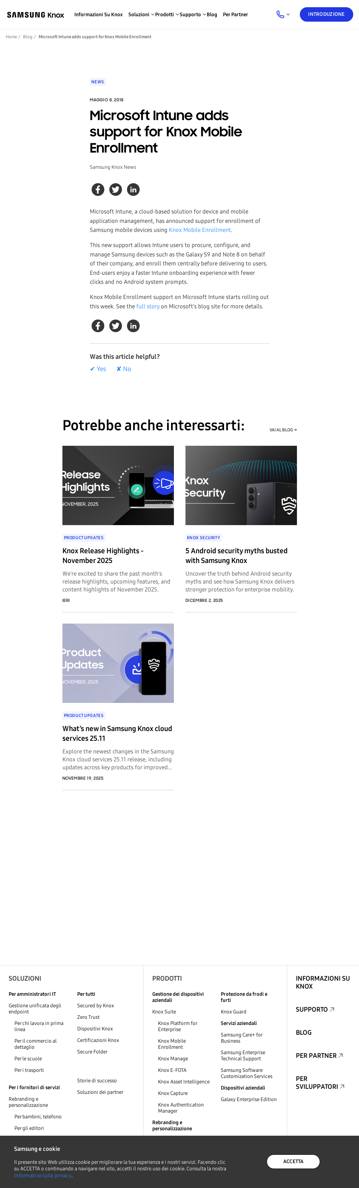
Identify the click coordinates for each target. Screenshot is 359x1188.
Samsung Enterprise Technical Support (243, 1056)
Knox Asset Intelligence (184, 1082)
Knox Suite (164, 1012)
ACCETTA (293, 1161)
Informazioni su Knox (98, 15)
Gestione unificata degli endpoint (35, 1009)
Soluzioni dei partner (100, 1092)
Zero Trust (88, 1017)
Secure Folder (92, 1052)
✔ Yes (98, 369)
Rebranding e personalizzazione (28, 1102)
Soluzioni (25, 978)
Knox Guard (233, 1012)
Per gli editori (29, 1128)
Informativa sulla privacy (42, 1175)
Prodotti (167, 978)
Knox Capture (173, 1093)
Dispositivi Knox (95, 1029)
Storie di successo (97, 1081)
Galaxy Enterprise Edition (249, 1099)
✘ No (123, 369)
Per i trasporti (29, 1070)
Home (11, 36)
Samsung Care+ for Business (241, 1038)
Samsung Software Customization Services (246, 1073)
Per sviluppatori (317, 1083)
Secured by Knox (95, 1006)
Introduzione (326, 14)
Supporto (312, 1009)
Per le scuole (28, 1059)
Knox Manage (173, 1059)
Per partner (235, 15)
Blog (212, 15)
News (97, 81)
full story (147, 306)
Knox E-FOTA (172, 1070)
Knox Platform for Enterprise (177, 1026)
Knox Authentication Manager (181, 1108)
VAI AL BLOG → (283, 429)
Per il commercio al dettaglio (35, 1044)
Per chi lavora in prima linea (39, 1026)
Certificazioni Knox (98, 1040)
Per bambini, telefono (38, 1117)
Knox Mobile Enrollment (200, 229)
